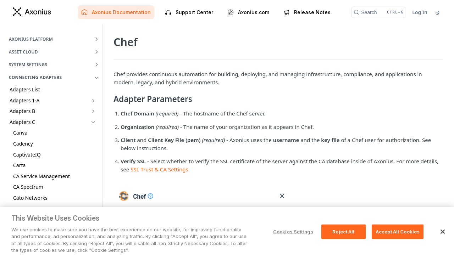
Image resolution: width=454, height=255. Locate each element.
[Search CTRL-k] (378, 12)
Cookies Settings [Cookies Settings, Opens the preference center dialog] (293, 243)
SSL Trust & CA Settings (159, 169)
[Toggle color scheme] (438, 12)
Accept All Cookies (398, 243)
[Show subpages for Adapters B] (93, 111)
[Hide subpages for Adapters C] (93, 122)
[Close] (442, 243)
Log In (419, 12)
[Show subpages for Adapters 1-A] (93, 100)
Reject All (343, 243)
